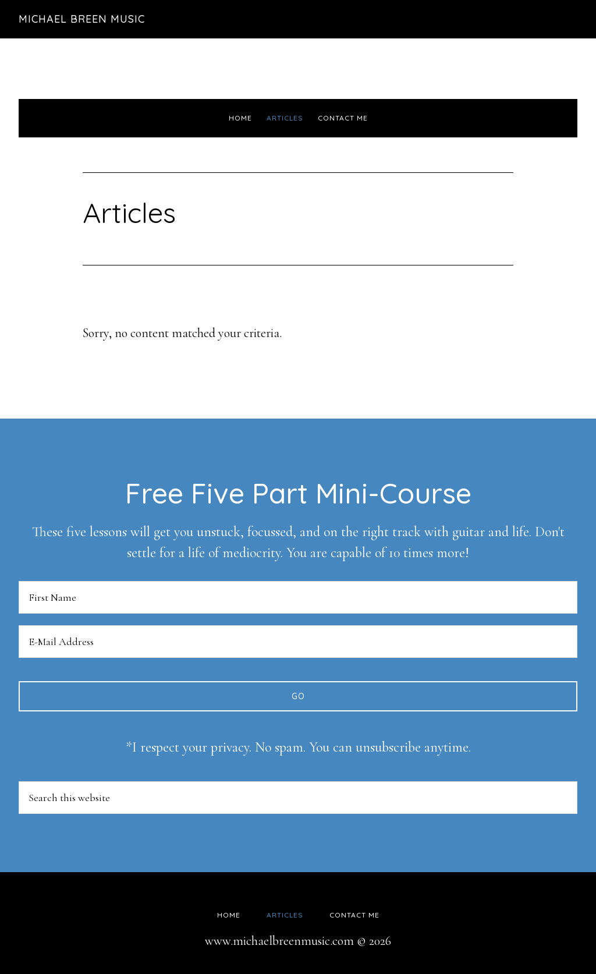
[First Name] (298, 597)
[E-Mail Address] (298, 641)
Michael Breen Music (82, 19)
